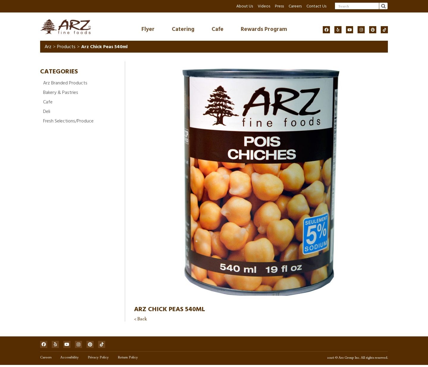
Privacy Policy (98, 359)
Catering (183, 29)
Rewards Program (264, 29)
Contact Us (316, 6)
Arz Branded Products (65, 84)
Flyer (148, 29)
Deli (46, 112)
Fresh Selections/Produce (68, 122)
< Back (140, 319)
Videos (264, 6)
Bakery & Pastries (60, 93)
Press (279, 6)
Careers (295, 6)
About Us (244, 6)
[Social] (326, 29)
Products (66, 47)
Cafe (218, 29)
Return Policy (128, 359)
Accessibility (69, 359)
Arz (48, 47)
